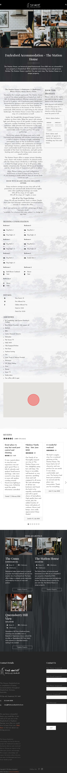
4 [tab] (34, 524)
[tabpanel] (12, 470)
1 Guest (49, 130)
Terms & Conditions (14, 771)
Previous (1, 482)
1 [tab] (28, 524)
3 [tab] (32, 524)
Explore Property (22, 589)
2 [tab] (30, 524)
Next (66, 482)
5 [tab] (37, 524)
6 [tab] (39, 524)
